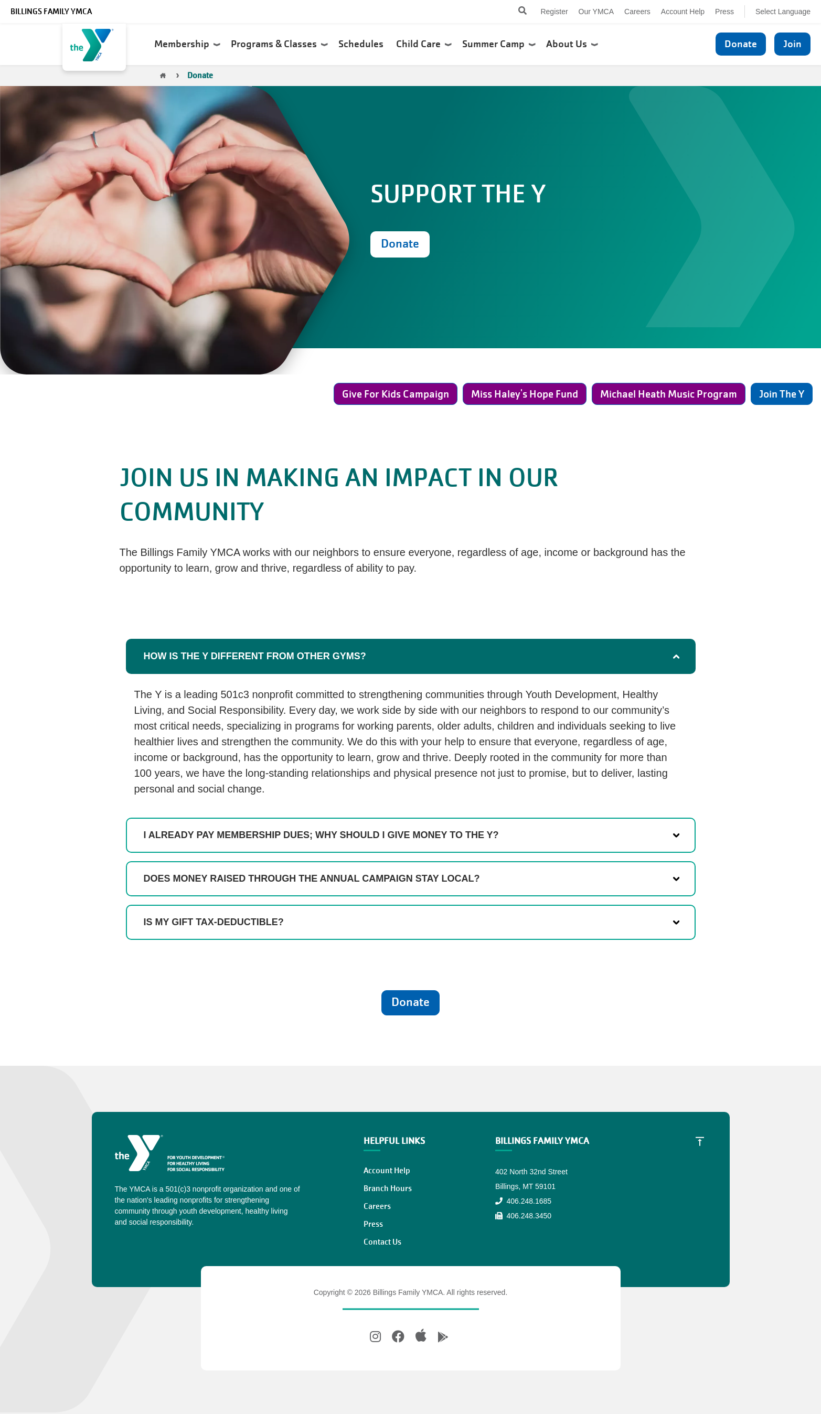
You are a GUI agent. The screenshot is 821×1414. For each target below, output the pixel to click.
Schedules (362, 44)
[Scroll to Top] (700, 1141)
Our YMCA (596, 11)
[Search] (513, 11)
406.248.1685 (523, 1201)
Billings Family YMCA (51, 11)
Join (792, 44)
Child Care (424, 44)
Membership (187, 44)
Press (724, 11)
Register (554, 11)
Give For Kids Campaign (395, 394)
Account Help (683, 11)
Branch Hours (388, 1188)
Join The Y (781, 394)
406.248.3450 (523, 1216)
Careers (637, 11)
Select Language (783, 11)
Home (163, 75)
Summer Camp (499, 44)
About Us (572, 44)
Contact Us (382, 1242)
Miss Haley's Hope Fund (524, 394)
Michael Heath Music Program (668, 394)
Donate (740, 44)
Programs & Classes (279, 44)
